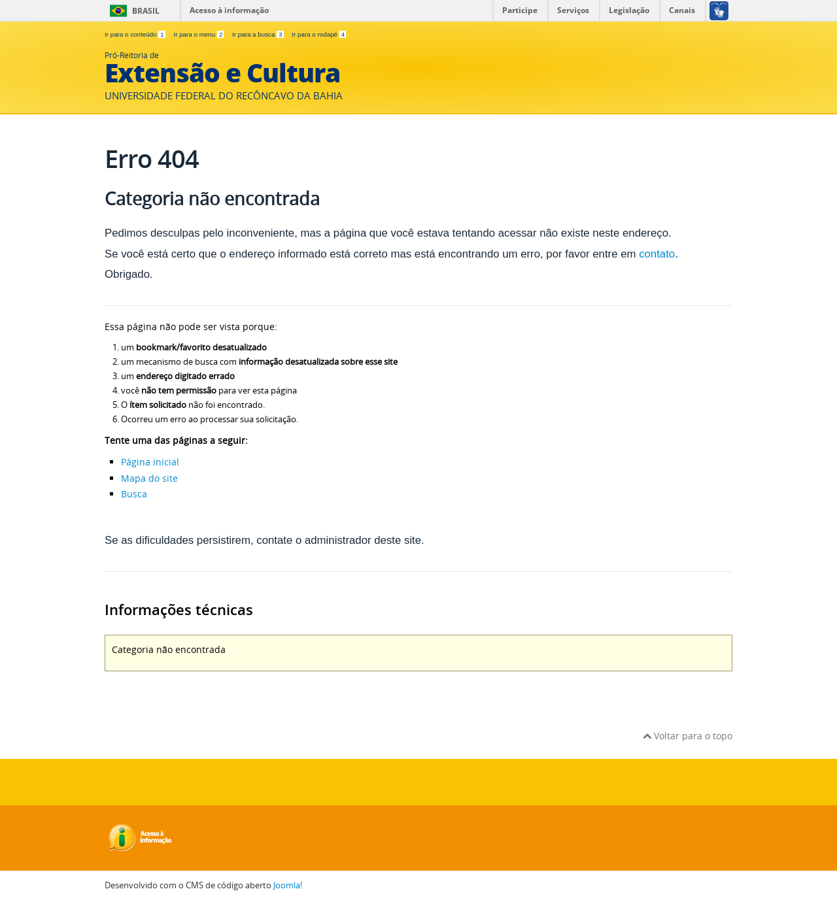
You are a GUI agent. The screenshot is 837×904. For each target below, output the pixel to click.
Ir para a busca (258, 34)
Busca (134, 494)
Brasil (146, 10)
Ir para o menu (199, 34)
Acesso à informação (229, 10)
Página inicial (150, 462)
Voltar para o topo (687, 735)
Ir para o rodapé (319, 34)
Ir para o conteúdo (136, 34)
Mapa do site (149, 478)
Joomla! (287, 885)
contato (657, 254)
